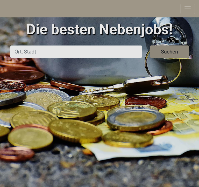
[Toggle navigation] (187, 9)
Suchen (169, 52)
